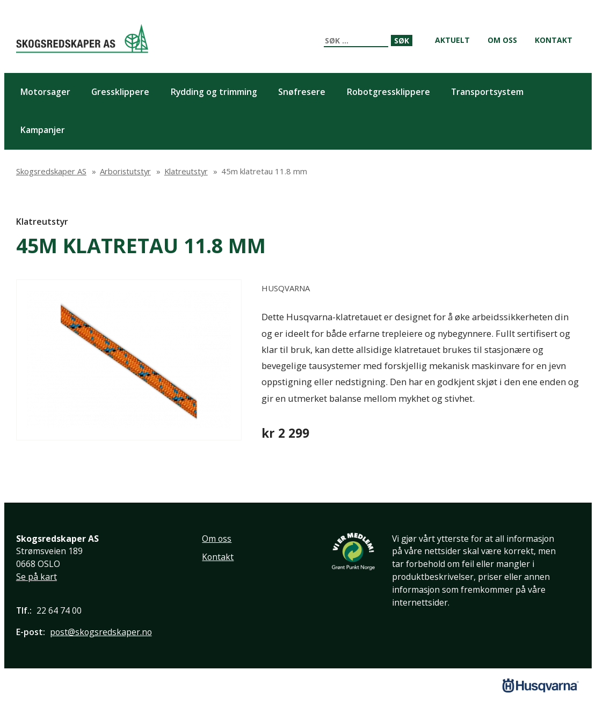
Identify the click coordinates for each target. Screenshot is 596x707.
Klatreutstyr (42, 221)
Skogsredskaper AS (82, 38)
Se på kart (36, 577)
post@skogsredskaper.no (101, 632)
